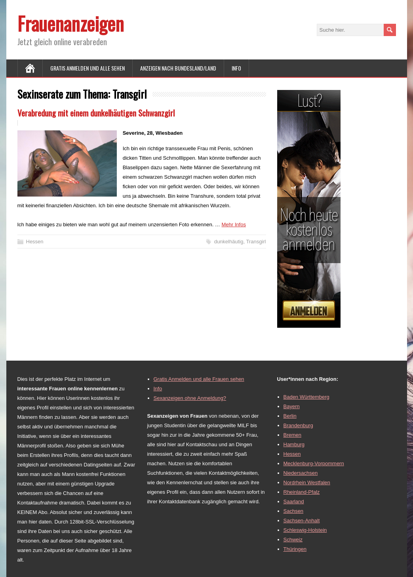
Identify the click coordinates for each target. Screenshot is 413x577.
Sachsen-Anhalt (302, 521)
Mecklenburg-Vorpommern (314, 463)
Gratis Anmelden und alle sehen (87, 68)
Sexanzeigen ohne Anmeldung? (190, 398)
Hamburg (294, 444)
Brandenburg (298, 425)
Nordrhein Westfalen (307, 482)
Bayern (292, 406)
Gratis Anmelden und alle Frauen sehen (199, 379)
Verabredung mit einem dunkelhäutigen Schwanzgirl (96, 113)
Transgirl (256, 242)
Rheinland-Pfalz (302, 492)
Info (236, 68)
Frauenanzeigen (70, 23)
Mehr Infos (233, 224)
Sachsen (294, 511)
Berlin (290, 416)
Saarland (294, 501)
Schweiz (293, 540)
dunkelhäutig (229, 242)
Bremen (293, 435)
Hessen (35, 242)
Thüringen (295, 549)
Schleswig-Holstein (305, 530)
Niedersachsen (301, 473)
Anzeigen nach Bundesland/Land (178, 68)
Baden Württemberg (306, 397)
